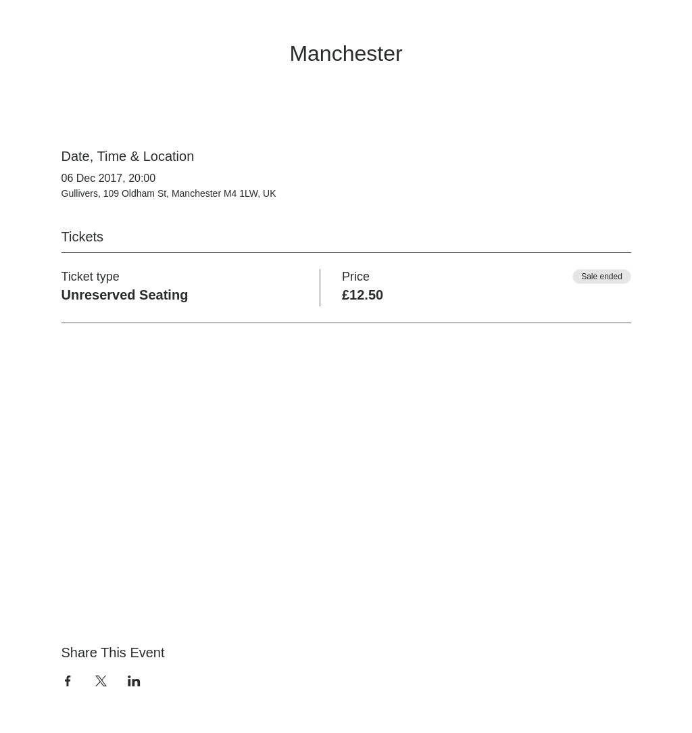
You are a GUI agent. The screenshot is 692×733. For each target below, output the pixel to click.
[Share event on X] (101, 681)
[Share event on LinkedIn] (134, 681)
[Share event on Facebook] (67, 681)
